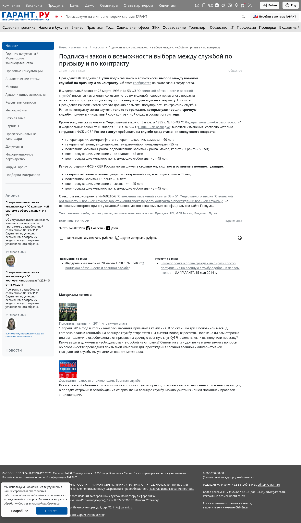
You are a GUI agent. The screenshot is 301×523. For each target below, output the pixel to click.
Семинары (109, 5)
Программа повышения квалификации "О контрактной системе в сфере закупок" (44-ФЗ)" (27, 208)
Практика (94, 27)
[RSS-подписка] (249, 5)
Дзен (112, 228)
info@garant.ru (123, 507)
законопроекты (101, 213)
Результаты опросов (21, 102)
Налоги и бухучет (53, 27)
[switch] (58, 16)
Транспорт (198, 27)
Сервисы (12, 126)
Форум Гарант (16, 167)
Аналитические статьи (23, 79)
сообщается (142, 83)
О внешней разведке (154, 127)
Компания (11, 5)
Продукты (55, 5)
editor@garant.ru (269, 484)
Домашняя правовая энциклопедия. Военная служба (100, 380)
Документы (14, 146)
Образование (174, 27)
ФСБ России (184, 213)
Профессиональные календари (21, 136)
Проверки (267, 27)
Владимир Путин (205, 213)
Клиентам (167, 5)
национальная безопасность (133, 213)
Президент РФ (164, 213)
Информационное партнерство (19, 156)
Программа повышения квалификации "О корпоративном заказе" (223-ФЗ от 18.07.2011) (28, 278)
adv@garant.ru (275, 492)
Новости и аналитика (73, 47)
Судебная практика (18, 27)
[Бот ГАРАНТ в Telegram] (229, 5)
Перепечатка (233, 220)
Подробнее (19, 511)
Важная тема (15, 118)
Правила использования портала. (171, 489)
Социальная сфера (133, 27)
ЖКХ (156, 27)
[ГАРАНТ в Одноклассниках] (236, 5)
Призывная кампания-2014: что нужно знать (93, 323)
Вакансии (33, 5)
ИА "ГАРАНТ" (83, 220)
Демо (89, 5)
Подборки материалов (23, 175)
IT (232, 27)
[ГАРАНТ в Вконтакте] (210, 5)
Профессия (246, 27)
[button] (274, 16)
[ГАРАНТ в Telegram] (223, 5)
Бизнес (77, 27)
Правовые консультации (24, 71)
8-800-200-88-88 (213, 473)
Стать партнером (138, 5)
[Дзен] (217, 5)
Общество (218, 27)
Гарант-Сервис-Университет (85, 515)
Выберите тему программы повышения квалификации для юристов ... (24, 335)
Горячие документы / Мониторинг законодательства (22, 58)
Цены (74, 5)
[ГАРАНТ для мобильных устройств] (203, 5)
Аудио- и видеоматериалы (26, 94)
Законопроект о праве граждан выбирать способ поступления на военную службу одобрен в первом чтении (200, 268)
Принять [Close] (51, 511)
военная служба (78, 213)
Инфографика (16, 110)
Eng (290, 5)
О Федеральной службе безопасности (211, 122)
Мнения (12, 86)
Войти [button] (270, 5)
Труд (110, 27)
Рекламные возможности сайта (224, 496)
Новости (12, 46)
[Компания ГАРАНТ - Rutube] (243, 5)
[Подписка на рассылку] (197, 5)
